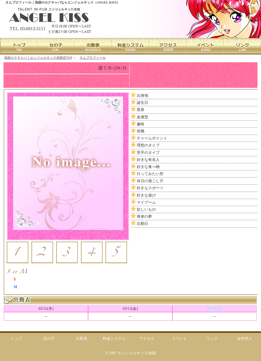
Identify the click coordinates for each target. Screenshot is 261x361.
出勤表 (81, 339)
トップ (16, 339)
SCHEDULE (93, 46)
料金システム (114, 339)
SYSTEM (130, 46)
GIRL (55, 46)
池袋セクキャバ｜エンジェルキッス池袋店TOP (38, 58)
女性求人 (244, 339)
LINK (242, 46)
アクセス (146, 339)
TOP (18, 46)
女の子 (49, 339)
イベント (179, 339)
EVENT (204, 46)
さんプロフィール (93, 58)
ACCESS (167, 46)
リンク (212, 339)
